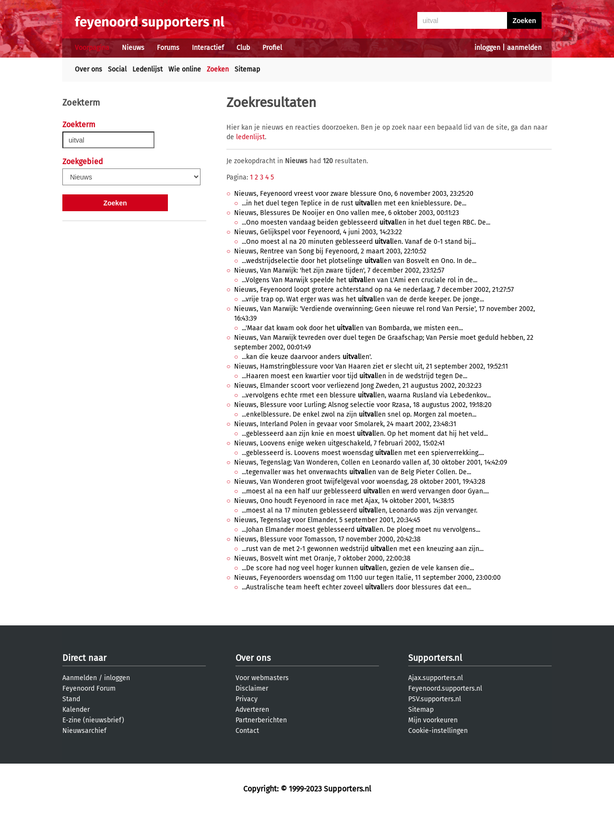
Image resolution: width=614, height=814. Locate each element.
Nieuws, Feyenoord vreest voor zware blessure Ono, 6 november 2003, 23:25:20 (353, 194)
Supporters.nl (435, 658)
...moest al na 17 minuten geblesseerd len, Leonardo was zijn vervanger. (359, 510)
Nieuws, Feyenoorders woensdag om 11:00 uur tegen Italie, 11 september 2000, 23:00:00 (367, 578)
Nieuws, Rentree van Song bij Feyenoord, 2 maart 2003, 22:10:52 (330, 251)
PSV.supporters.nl (434, 699)
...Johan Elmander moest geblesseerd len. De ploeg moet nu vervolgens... (361, 530)
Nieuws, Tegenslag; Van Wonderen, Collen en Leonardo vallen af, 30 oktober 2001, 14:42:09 (370, 462)
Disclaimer (252, 688)
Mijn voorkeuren (433, 720)
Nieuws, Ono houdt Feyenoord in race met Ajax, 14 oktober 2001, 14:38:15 (344, 501)
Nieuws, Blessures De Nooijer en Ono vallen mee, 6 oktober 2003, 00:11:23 (346, 213)
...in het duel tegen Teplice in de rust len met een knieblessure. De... (354, 203)
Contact (247, 731)
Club (243, 48)
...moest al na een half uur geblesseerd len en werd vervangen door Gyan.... (365, 491)
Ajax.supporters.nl (435, 678)
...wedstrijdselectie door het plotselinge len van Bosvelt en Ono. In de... (359, 261)
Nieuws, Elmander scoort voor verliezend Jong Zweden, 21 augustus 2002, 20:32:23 (358, 386)
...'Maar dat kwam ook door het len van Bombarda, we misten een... (352, 328)
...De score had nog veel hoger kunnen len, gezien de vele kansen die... (358, 568)
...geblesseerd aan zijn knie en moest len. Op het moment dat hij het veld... (365, 434)
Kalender (76, 710)
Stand (71, 699)
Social (117, 69)
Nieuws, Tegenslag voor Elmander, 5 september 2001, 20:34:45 (327, 520)
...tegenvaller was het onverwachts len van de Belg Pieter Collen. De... (356, 472)
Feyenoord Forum (89, 688)
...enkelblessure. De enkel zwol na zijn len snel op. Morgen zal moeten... (359, 414)
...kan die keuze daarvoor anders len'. (307, 357)
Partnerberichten (261, 720)
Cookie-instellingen (438, 731)
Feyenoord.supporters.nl (445, 688)
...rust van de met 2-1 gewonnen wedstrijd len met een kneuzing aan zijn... (363, 549)
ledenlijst (250, 137)
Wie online (184, 69)
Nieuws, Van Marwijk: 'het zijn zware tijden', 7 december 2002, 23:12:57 (339, 270)
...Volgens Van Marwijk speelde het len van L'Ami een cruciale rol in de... (359, 280)
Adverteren (252, 710)
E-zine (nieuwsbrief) (93, 720)
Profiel (272, 48)
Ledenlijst (147, 69)
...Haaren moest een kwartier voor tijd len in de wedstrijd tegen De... (354, 376)
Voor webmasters (262, 678)
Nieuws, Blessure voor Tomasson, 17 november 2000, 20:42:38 (327, 539)
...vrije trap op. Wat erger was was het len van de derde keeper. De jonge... (363, 299)
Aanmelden (79, 678)
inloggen (487, 48)
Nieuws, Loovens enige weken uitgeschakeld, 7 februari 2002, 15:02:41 (339, 443)
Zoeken (218, 69)
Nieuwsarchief (84, 731)
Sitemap (247, 69)
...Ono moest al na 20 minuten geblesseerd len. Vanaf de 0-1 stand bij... (359, 242)
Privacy (247, 699)
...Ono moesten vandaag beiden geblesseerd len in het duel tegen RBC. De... (366, 222)
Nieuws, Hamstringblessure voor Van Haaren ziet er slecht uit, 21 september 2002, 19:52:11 (371, 366)
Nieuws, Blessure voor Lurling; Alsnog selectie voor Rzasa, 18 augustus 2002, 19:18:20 (363, 405)
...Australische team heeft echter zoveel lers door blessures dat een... (356, 587)
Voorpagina (92, 48)
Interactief (208, 48)
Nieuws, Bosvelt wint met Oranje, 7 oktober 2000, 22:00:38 (322, 558)
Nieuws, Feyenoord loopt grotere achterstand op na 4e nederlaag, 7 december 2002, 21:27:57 (374, 290)
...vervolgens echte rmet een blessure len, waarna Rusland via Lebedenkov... (366, 395)
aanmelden (524, 48)
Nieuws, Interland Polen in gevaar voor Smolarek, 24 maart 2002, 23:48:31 (345, 424)
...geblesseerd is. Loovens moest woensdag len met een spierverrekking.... (363, 453)
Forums (168, 48)
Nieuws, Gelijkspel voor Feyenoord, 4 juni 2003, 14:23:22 (318, 232)
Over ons (88, 69)
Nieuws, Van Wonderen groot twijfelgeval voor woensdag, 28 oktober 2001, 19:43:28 (359, 482)
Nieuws (133, 48)
